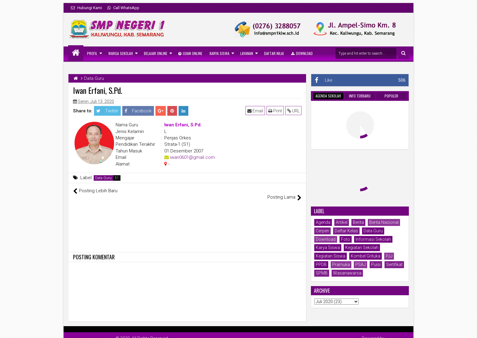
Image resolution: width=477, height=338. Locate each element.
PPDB (321, 264)
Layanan (246, 53)
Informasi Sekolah (373, 239)
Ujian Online (190, 53)
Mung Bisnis (397, 331)
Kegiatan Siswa (330, 256)
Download (302, 53)
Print (275, 110)
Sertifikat (394, 264)
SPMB (322, 273)
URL (293, 110)
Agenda (323, 222)
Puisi (376, 264)
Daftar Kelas (346, 230)
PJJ (389, 256)
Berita (358, 222)
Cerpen (322, 230)
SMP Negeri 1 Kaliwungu (91, 331)
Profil (92, 53)
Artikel (341, 222)
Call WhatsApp (123, 7)
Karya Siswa (219, 53)
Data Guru (103, 178)
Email (255, 110)
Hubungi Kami (86, 7)
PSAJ (360, 264)
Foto (345, 239)
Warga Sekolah (120, 53)
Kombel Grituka (365, 256)
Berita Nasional (384, 222)
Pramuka (341, 264)
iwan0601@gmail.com (192, 157)
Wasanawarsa (347, 273)
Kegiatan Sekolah (361, 247)
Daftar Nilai (274, 53)
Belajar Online (155, 53)
